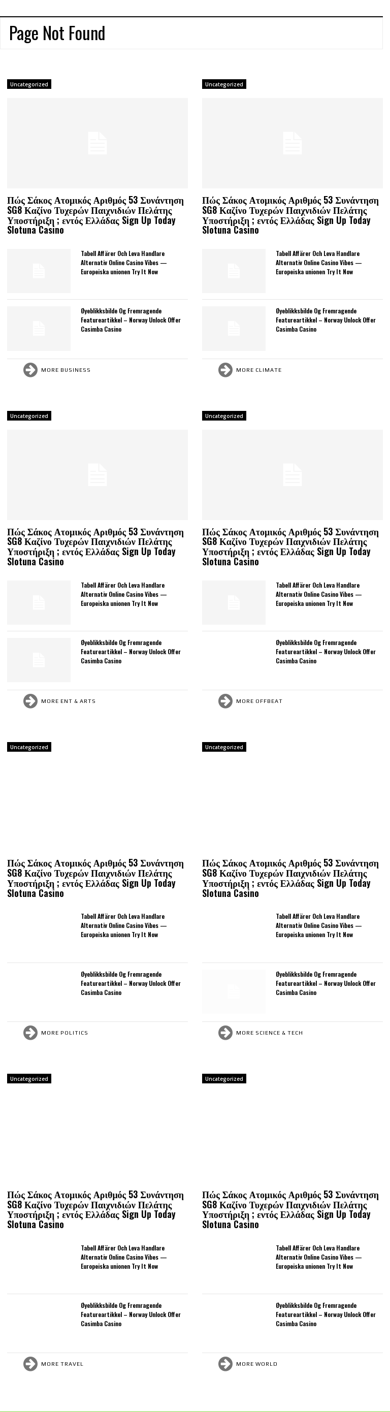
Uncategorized (29, 84)
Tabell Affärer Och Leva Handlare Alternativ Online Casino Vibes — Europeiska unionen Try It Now (124, 262)
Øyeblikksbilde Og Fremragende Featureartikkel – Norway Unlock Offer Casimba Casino (131, 319)
